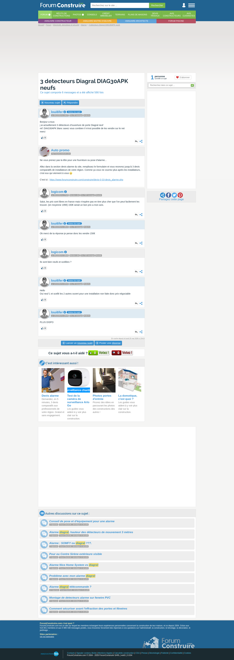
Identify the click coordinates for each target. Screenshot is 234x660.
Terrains (120, 15)
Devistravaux (155, 14)
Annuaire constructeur (57, 21)
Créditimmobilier (106, 14)
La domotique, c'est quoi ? (127, 397)
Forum (44, 15)
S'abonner (183, 77)
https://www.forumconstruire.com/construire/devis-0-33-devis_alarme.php (86, 179)
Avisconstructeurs (172, 14)
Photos (77, 15)
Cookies (187, 653)
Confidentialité (176, 653)
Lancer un (77, 343)
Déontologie (154, 653)
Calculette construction (124, 653)
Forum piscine (176, 21)
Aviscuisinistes (189, 14)
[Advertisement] (117, 49)
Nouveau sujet (50, 102)
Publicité (164, 653)
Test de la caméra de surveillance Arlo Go (78, 400)
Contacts (71, 653)
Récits (61, 14)
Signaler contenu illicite (86, 653)
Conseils (92, 15)
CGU (138, 653)
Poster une (108, 343)
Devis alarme (50, 395)
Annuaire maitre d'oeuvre (97, 21)
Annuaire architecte (136, 21)
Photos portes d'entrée (102, 397)
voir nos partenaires (47, 637)
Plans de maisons (137, 15)
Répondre (70, 102)
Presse (144, 653)
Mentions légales (105, 653)
